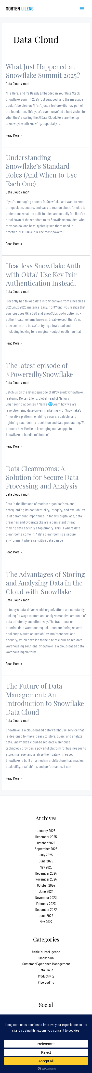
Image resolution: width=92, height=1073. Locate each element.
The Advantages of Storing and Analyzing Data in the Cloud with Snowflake (45, 583)
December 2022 (46, 909)
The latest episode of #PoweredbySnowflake (39, 370)
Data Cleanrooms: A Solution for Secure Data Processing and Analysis (42, 477)
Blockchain (46, 957)
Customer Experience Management (46, 963)
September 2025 (46, 848)
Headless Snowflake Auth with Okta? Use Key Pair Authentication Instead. (43, 274)
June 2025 (46, 860)
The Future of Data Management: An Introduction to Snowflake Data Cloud (45, 698)
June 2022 (46, 915)
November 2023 (46, 897)
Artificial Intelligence (46, 951)
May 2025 (46, 867)
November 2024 (46, 879)
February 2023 (46, 903)
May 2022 (46, 921)
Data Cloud (13, 83)
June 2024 (46, 891)
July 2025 (46, 854)
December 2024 (46, 873)
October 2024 (46, 885)
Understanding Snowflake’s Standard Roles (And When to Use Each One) (41, 170)
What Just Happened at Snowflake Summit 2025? (43, 71)
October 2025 (46, 842)
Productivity (46, 976)
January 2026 (46, 830)
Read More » (14, 135)
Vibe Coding (46, 982)
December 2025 (46, 836)
